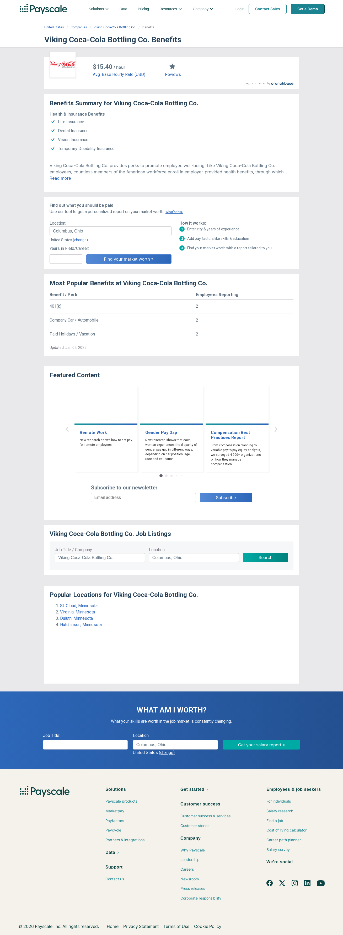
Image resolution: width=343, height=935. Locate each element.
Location (157, 549)
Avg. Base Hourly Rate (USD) (119, 74)
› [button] (276, 428)
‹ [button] (67, 428)
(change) (80, 240)
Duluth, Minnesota (76, 618)
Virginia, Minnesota (77, 611)
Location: (58, 223)
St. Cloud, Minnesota (79, 605)
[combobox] (111, 231)
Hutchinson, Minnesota (81, 624)
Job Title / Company (73, 549)
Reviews (173, 74)
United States (54, 27)
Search (265, 557)
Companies (79, 27)
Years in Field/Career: (69, 248)
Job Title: (51, 735)
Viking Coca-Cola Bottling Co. (115, 27)
